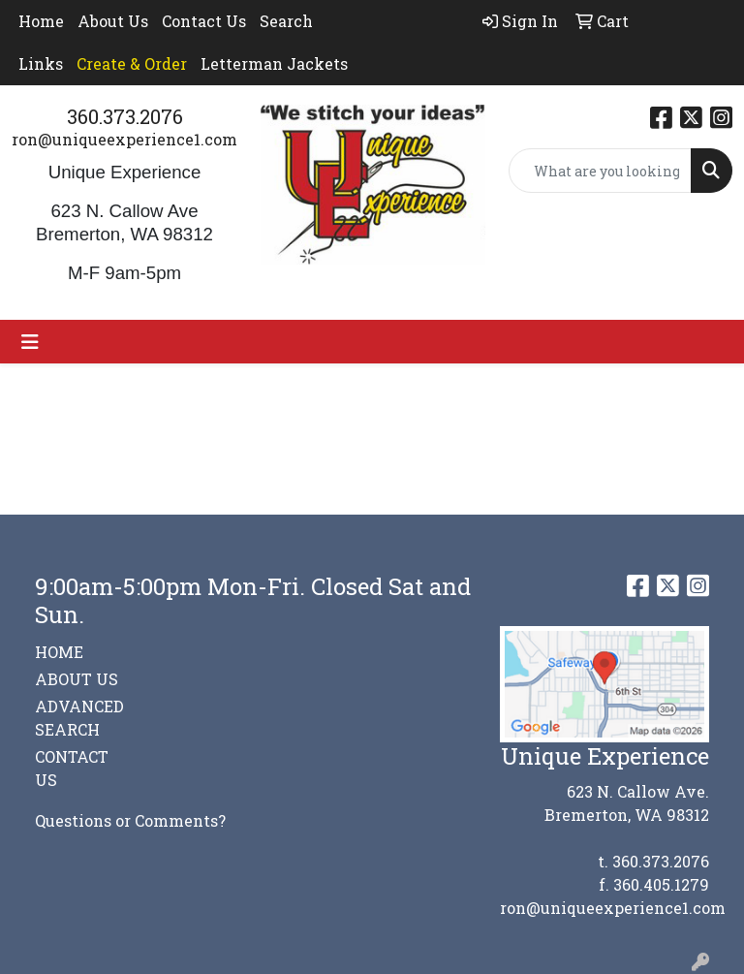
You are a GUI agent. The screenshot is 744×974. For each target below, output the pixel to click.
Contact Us (204, 21)
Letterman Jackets (274, 63)
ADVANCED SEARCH (79, 717)
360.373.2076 (125, 116)
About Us (113, 21)
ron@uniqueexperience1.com (124, 139)
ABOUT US (76, 679)
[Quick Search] (601, 170)
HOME (59, 652)
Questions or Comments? (130, 820)
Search (286, 21)
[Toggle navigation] (30, 342)
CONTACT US (71, 768)
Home (41, 21)
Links (40, 63)
